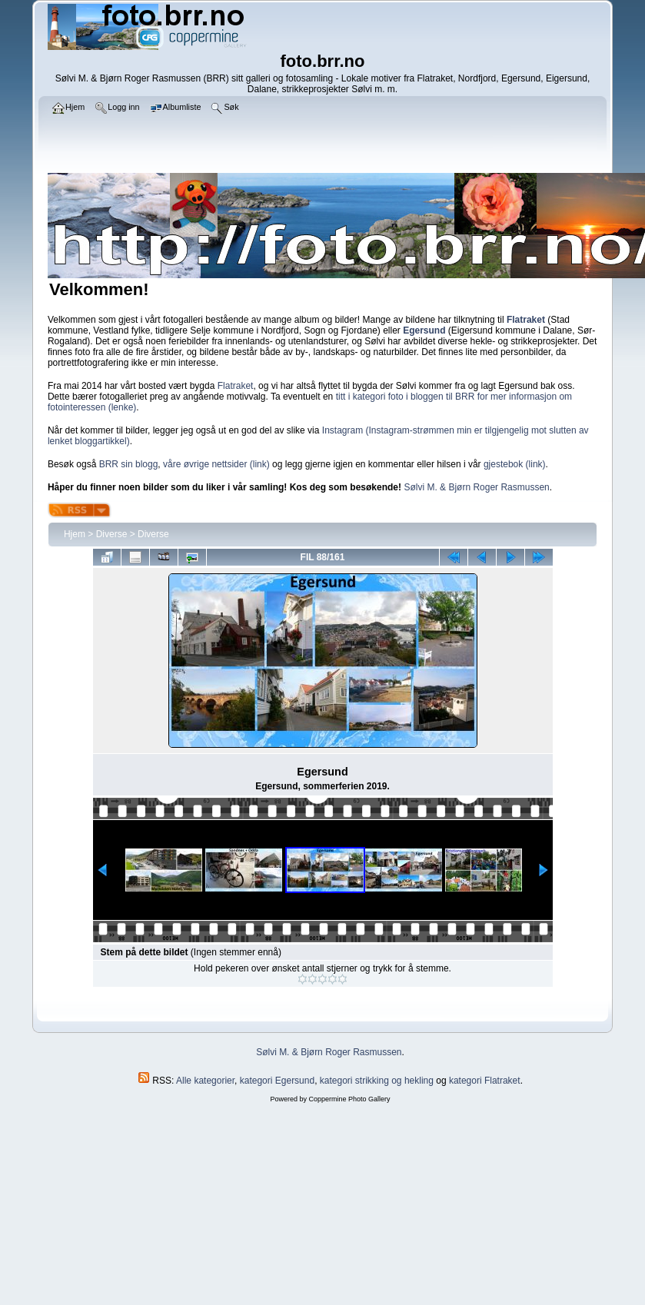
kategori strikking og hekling (377, 1080)
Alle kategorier (205, 1080)
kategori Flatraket (484, 1080)
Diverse (112, 534)
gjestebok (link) (515, 464)
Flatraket (236, 385)
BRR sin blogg (128, 464)
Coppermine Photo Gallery (349, 1099)
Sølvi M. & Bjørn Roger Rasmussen (476, 487)
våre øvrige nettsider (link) (216, 464)
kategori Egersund (277, 1080)
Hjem (74, 534)
